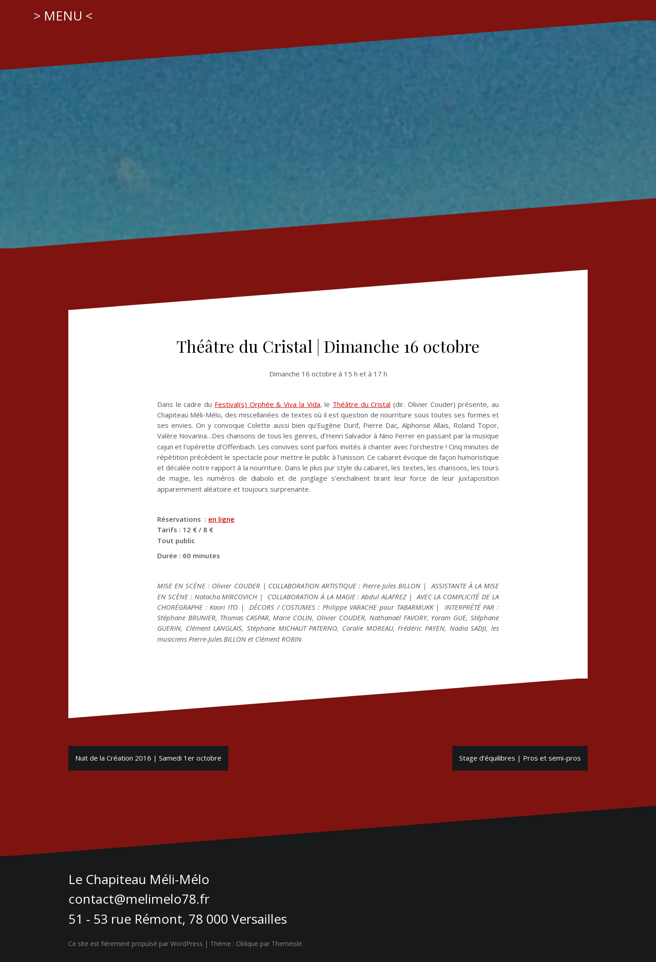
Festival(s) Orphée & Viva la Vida (267, 404)
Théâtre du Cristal (361, 404)
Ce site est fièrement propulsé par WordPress (135, 943)
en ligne (221, 519)
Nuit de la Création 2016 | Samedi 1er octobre (148, 757)
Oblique (247, 943)
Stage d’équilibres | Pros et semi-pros (520, 757)
